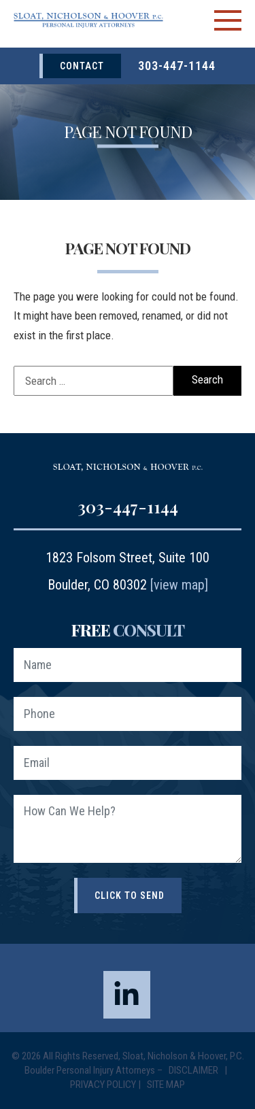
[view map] (179, 585)
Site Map (166, 1084)
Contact (82, 66)
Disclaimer (194, 1070)
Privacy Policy (103, 1084)
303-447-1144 (177, 65)
